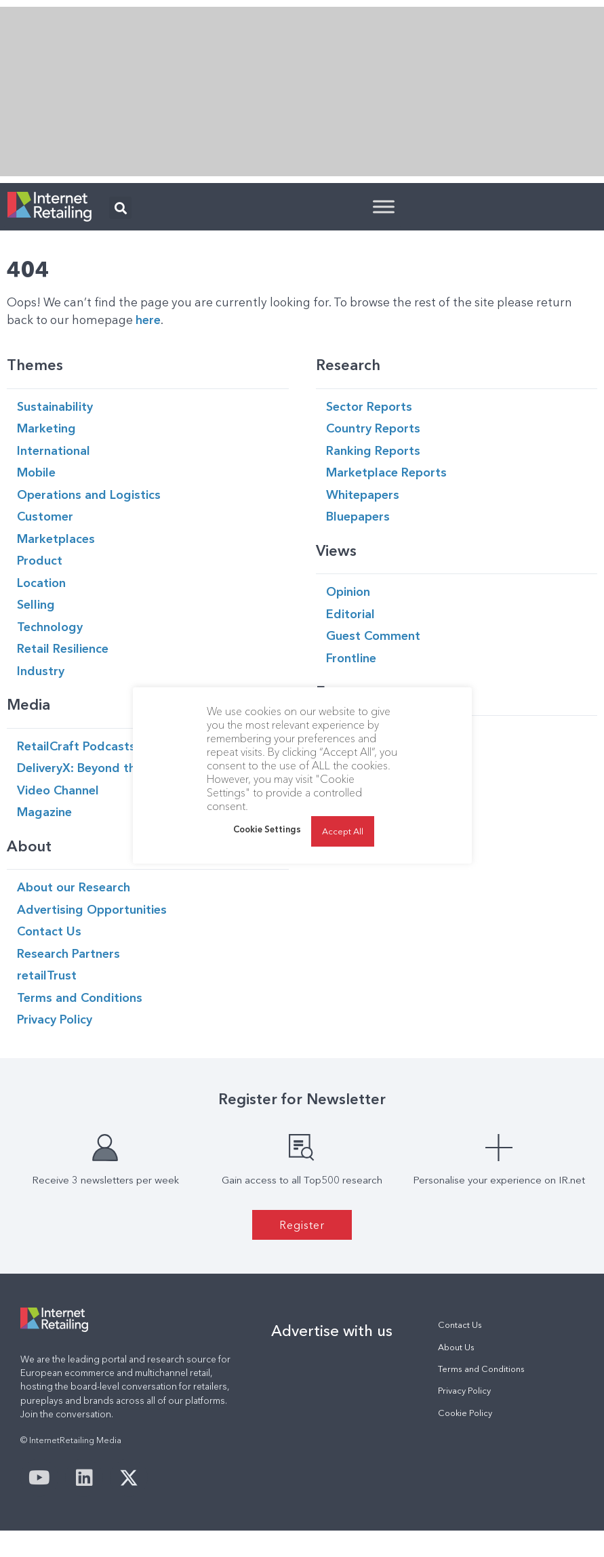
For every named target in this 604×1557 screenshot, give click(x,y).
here (148, 319)
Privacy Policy (464, 1391)
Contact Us (460, 1325)
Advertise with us (331, 1330)
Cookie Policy (465, 1413)
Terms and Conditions (481, 1369)
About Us (456, 1347)
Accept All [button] (342, 831)
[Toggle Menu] (384, 206)
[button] (120, 208)
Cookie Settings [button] (267, 829)
